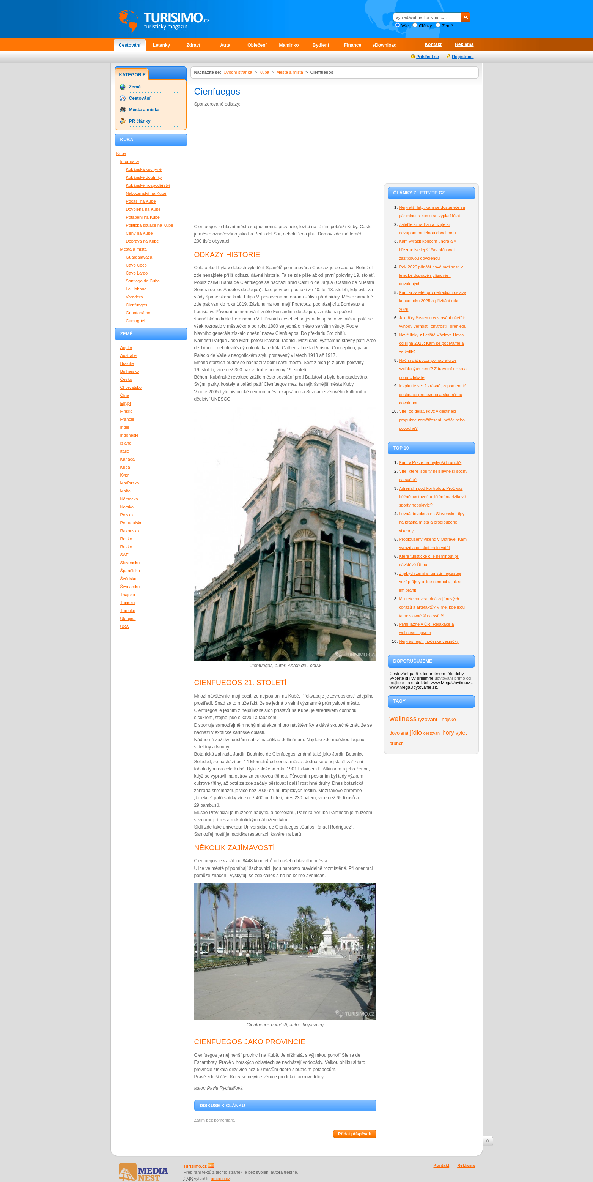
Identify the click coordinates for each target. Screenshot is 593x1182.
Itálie (124, 451)
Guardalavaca (139, 257)
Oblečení (257, 45)
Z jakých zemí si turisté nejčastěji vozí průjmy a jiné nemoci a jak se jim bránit (431, 582)
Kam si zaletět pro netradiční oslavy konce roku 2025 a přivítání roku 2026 (432, 301)
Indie (124, 427)
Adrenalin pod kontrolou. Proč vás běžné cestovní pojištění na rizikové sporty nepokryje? (432, 497)
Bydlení (321, 45)
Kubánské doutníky (144, 177)
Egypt (125, 403)
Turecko (127, 610)
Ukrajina (128, 618)
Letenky (161, 45)
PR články (140, 121)
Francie (127, 419)
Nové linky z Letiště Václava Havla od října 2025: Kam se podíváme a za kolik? (431, 343)
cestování (432, 733)
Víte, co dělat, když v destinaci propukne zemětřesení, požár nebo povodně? (432, 420)
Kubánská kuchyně (144, 169)
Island (126, 443)
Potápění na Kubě (143, 217)
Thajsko (447, 719)
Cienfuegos (137, 305)
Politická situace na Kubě (149, 225)
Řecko (126, 539)
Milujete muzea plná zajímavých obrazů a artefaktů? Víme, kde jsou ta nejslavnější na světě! (432, 607)
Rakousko (129, 531)
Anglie (126, 347)
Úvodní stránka (237, 72)
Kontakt (433, 44)
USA (124, 626)
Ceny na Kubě (139, 233)
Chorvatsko (131, 387)
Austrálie (128, 355)
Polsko (126, 515)
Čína (124, 395)
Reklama (464, 44)
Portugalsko (131, 523)
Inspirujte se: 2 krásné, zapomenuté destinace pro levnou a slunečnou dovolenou (432, 394)
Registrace (462, 56)
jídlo (416, 732)
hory (448, 732)
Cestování (129, 45)
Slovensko (130, 562)
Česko (126, 379)
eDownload (384, 45)
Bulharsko (129, 371)
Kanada (127, 459)
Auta (225, 45)
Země (447, 26)
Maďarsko (129, 483)
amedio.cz (220, 1178)
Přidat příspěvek (354, 1134)
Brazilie (127, 363)
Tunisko (127, 602)
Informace (129, 161)
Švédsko (128, 578)
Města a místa (290, 72)
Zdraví (193, 45)
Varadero (134, 297)
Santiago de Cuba (143, 281)
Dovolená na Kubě (143, 209)
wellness (403, 719)
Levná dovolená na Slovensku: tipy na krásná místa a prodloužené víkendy (432, 522)
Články (425, 26)
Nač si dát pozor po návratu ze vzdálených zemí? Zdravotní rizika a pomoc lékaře (433, 369)
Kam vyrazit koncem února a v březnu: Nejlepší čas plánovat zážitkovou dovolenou (427, 249)
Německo (129, 499)
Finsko (126, 411)
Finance (352, 45)
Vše (405, 26)
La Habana (136, 289)
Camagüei (135, 321)
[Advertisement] (258, 165)
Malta (125, 491)
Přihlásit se (427, 56)
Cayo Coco (136, 265)
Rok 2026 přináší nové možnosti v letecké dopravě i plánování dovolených (431, 275)
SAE (124, 554)
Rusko (126, 546)
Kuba (264, 72)
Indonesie (129, 435)
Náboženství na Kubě (146, 193)
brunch (397, 743)
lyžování (427, 719)
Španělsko (130, 570)
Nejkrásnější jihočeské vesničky (429, 641)
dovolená (399, 733)
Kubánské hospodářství (148, 185)
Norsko (127, 507)
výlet (461, 733)
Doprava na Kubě (142, 241)
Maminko (289, 45)
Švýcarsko (130, 586)
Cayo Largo (137, 273)
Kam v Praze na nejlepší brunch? (430, 462)
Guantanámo (138, 313)
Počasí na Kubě (141, 201)
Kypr (124, 475)
